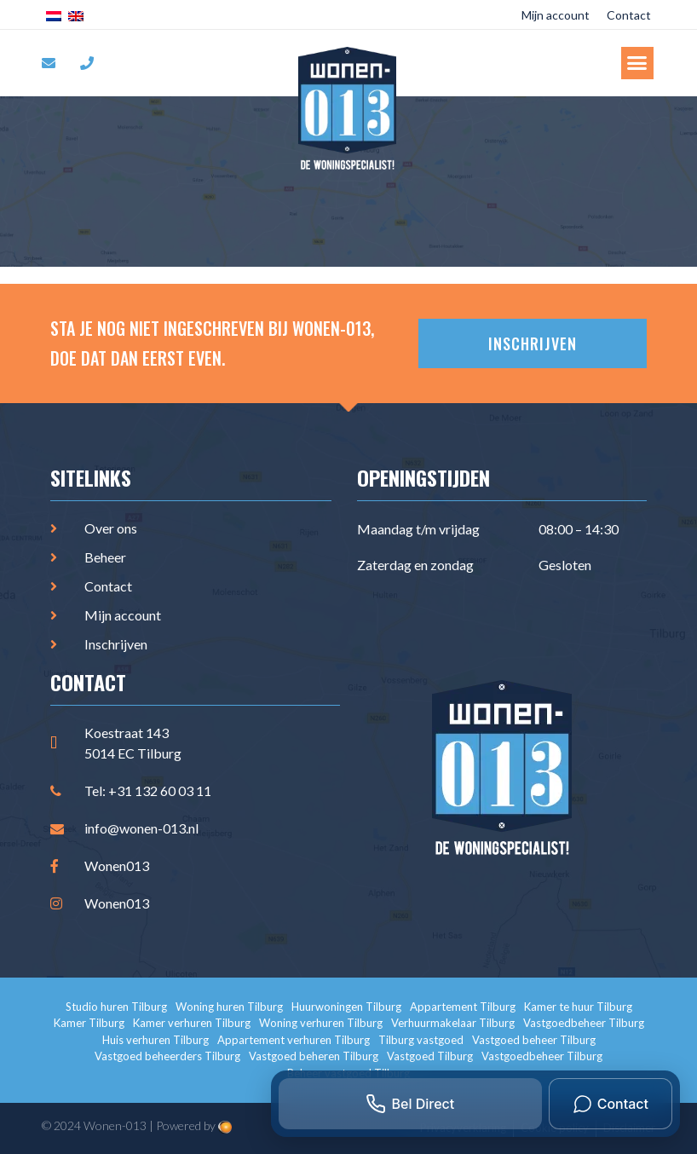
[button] (637, 63)
